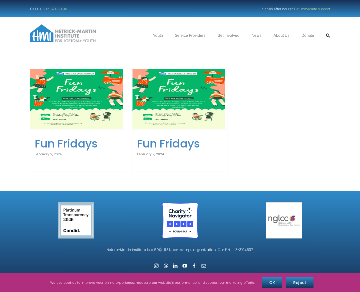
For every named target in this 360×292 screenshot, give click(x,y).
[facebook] (194, 266)
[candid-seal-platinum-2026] (76, 204)
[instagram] (156, 266)
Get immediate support (312, 9)
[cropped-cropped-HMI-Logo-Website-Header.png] (63, 26)
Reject (299, 283)
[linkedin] (175, 266)
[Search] (328, 35)
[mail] (204, 266)
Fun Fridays (66, 144)
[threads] (166, 266)
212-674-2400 (55, 9)
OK (272, 283)
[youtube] (184, 266)
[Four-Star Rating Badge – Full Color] (180, 204)
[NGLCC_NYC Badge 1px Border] (284, 204)
